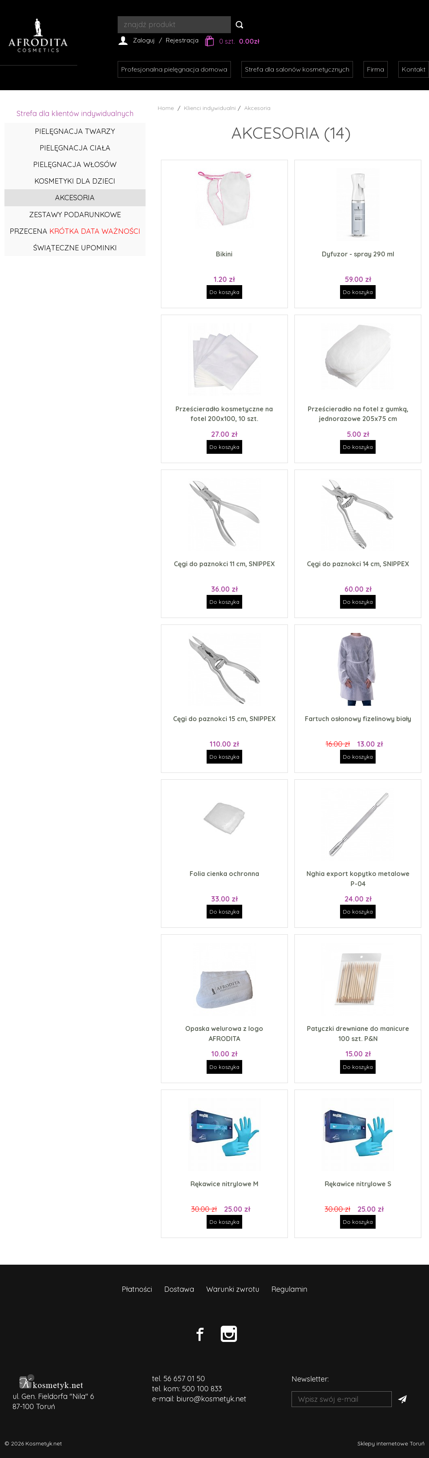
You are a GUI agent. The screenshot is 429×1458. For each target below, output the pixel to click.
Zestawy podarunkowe (75, 214)
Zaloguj (144, 40)
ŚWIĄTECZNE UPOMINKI (75, 247)
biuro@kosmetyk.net (211, 1398)
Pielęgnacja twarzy (75, 131)
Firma (375, 69)
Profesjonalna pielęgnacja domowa (174, 69)
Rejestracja (182, 40)
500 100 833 (202, 1388)
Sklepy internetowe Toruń (391, 1443)
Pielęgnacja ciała (75, 147)
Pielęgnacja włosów (74, 164)
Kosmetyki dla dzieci (74, 181)
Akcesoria (75, 197)
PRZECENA (75, 231)
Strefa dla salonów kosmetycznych (297, 69)
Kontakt (413, 69)
